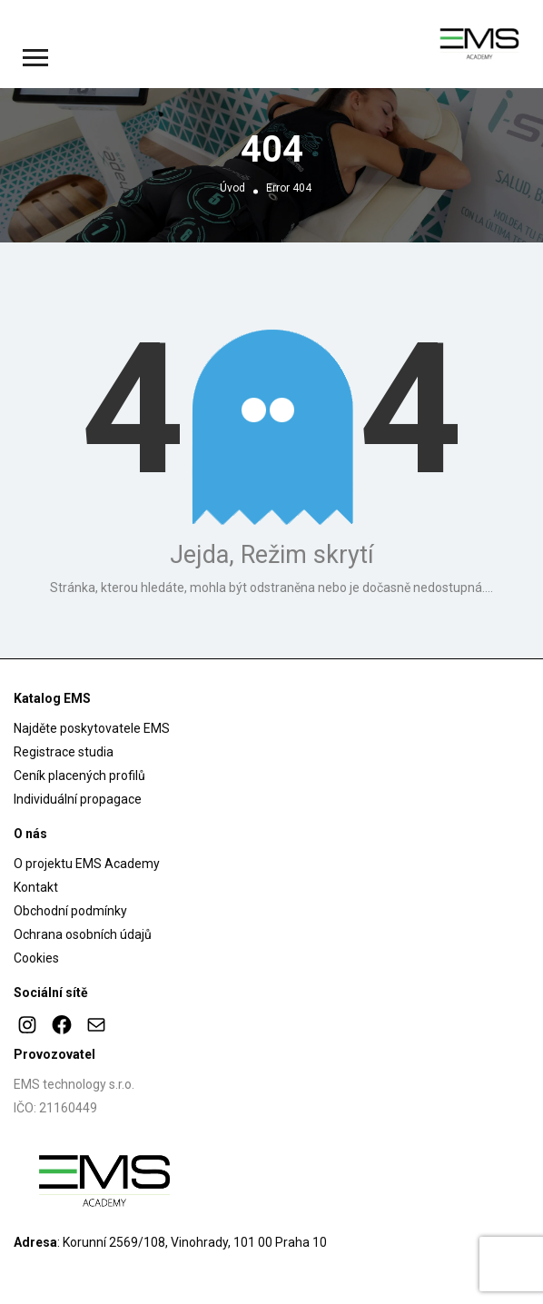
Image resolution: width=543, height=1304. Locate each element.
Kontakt (36, 887)
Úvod (232, 188)
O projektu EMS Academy (87, 863)
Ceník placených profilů (79, 775)
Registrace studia (64, 752)
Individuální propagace (78, 799)
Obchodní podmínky (70, 911)
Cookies (36, 958)
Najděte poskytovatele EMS (92, 728)
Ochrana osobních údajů (83, 934)
